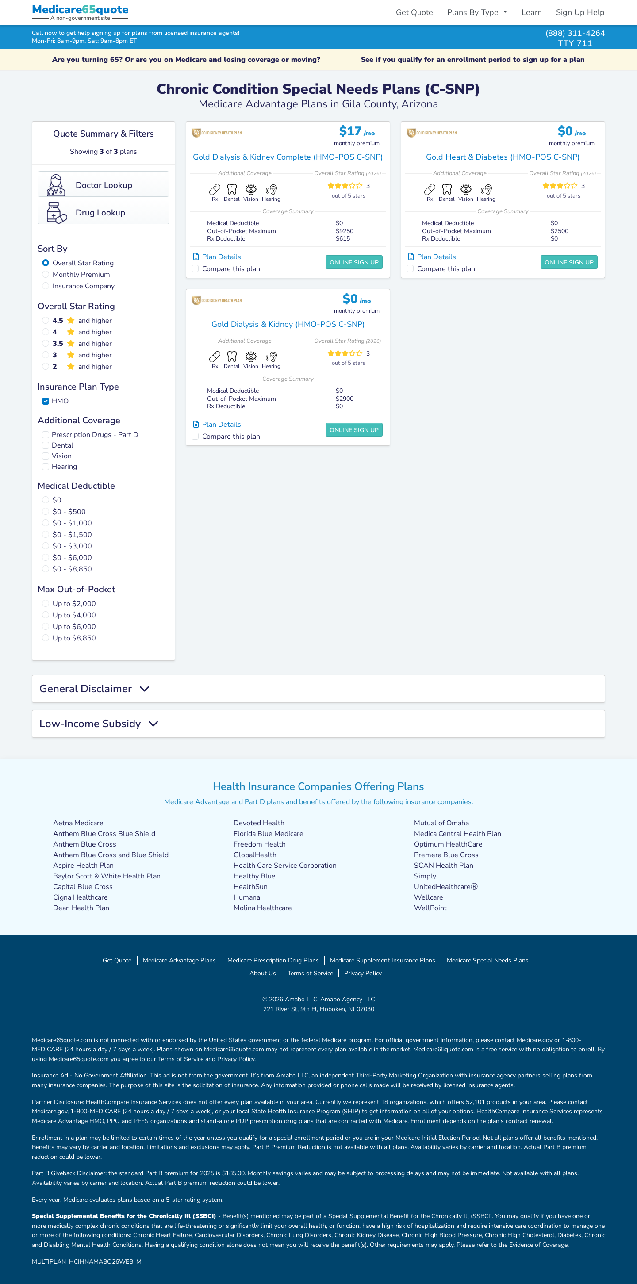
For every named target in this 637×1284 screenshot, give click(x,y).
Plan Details (217, 257)
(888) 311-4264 (575, 32)
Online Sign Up (354, 262)
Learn (532, 12)
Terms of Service (310, 973)
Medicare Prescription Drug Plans (273, 960)
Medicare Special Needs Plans (488, 960)
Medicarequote (80, 9)
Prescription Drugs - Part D (95, 435)
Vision (62, 456)
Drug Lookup (86, 213)
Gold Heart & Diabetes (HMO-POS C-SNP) (503, 157)
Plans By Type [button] (474, 12)
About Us (262, 973)
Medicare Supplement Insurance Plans (382, 960)
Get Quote (414, 12)
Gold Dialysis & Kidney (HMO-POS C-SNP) (288, 324)
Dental (62, 445)
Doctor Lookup (89, 185)
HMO (60, 401)
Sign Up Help (580, 12)
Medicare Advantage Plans (179, 960)
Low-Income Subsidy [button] (98, 723)
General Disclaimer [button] (94, 688)
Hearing (64, 466)
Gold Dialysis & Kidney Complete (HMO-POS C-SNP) (288, 157)
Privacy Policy (363, 973)
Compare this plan (231, 269)
